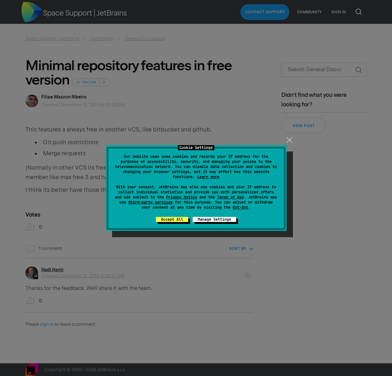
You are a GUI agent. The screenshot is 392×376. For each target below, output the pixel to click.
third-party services (150, 202)
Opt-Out (240, 207)
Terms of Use (230, 197)
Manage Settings (214, 219)
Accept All (172, 219)
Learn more (208, 176)
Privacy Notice (181, 197)
